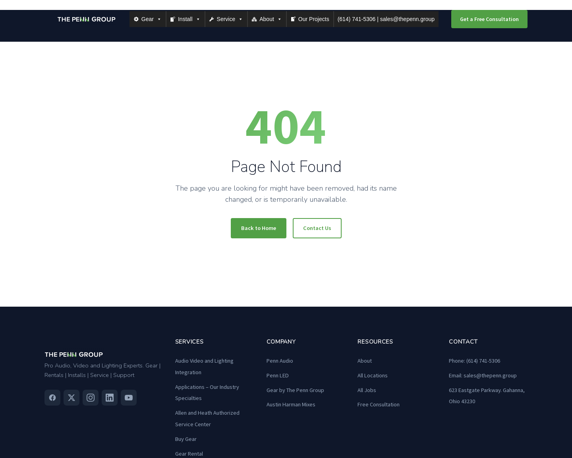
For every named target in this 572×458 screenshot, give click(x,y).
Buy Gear (186, 439)
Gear (151, 19)
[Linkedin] (110, 398)
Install (189, 19)
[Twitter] (71, 398)
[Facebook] (52, 398)
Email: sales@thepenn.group (483, 375)
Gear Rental (189, 453)
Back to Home (258, 228)
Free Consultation (379, 404)
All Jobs (367, 390)
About (270, 19)
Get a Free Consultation (489, 19)
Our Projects (313, 19)
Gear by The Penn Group (295, 390)
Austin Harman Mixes (291, 404)
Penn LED (278, 375)
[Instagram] (91, 398)
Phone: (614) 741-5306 (474, 360)
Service (230, 19)
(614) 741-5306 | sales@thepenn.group (386, 19)
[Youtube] (129, 398)
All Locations (373, 375)
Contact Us (317, 228)
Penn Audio (280, 360)
